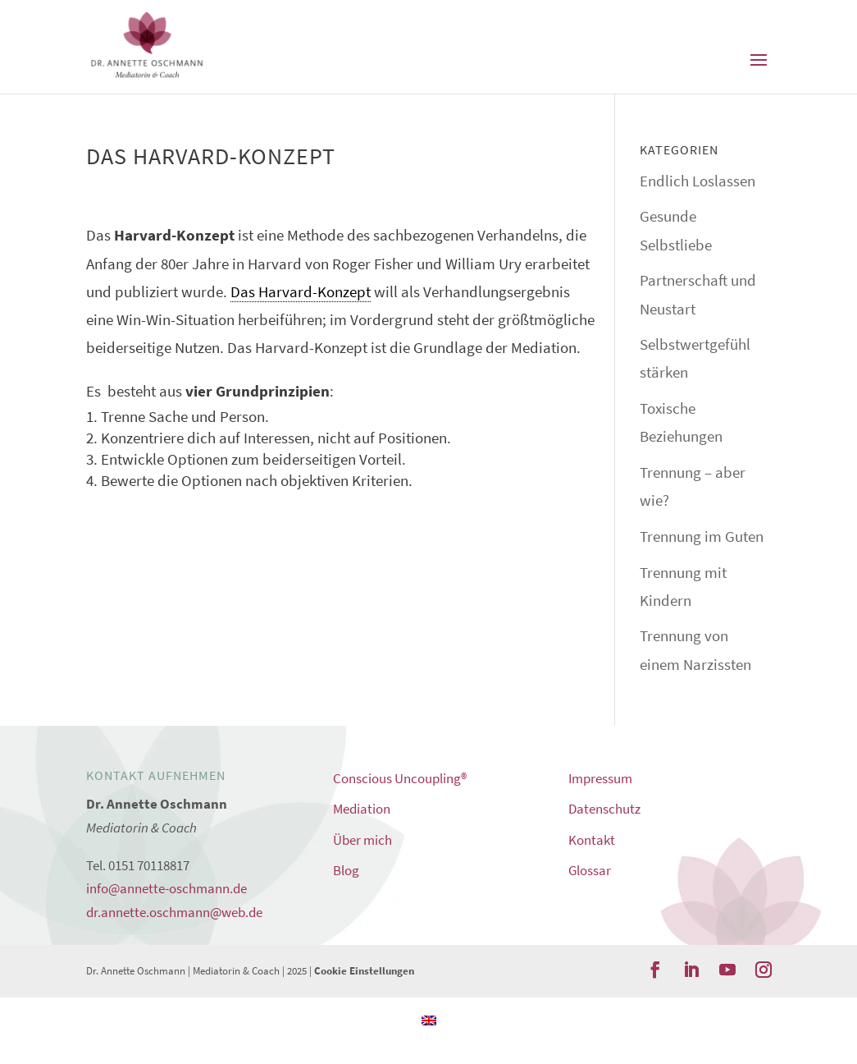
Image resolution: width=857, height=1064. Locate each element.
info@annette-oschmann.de (166, 888)
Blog (346, 870)
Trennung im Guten (702, 536)
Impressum (600, 778)
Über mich (362, 840)
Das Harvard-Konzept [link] (300, 291)
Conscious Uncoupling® (400, 778)
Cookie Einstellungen (364, 971)
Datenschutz (604, 809)
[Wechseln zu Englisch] (428, 1019)
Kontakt (591, 840)
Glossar (589, 870)
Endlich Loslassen (697, 180)
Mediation (361, 809)
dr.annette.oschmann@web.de (174, 912)
